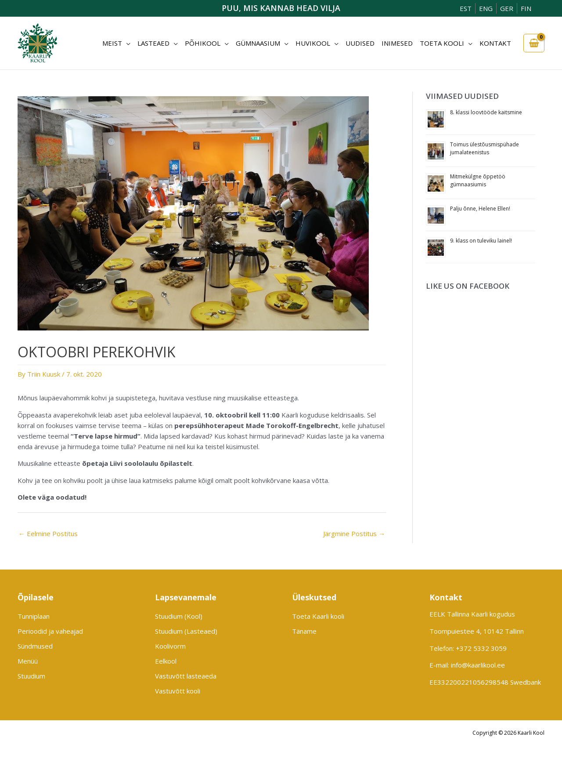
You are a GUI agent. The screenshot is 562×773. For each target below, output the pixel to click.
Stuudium (31, 675)
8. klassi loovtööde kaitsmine (486, 112)
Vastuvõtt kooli (177, 690)
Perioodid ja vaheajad (50, 631)
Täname (304, 631)
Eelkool (166, 661)
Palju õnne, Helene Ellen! (480, 208)
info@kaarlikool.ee (478, 664)
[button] (126, 43)
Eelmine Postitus (48, 533)
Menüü (28, 661)
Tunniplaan (34, 616)
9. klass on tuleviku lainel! (481, 240)
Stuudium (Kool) (178, 616)
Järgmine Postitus (354, 533)
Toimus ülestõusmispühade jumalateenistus (484, 148)
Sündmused (35, 646)
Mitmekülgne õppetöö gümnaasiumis (477, 180)
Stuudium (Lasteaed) (186, 631)
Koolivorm (170, 646)
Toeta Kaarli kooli (318, 616)
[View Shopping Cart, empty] (533, 43)
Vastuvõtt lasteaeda (185, 675)
